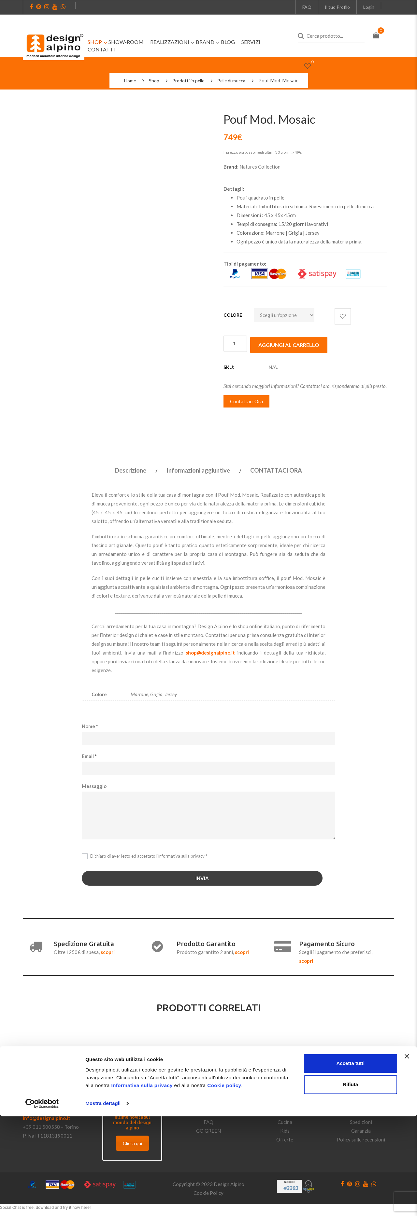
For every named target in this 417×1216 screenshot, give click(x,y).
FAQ (306, 7)
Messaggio (94, 784)
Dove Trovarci (208, 1094)
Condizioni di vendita (361, 1094)
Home (127, 80)
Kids (285, 1129)
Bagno (285, 1112)
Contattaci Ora (246, 400)
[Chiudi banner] (407, 1156)
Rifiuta (350, 1184)
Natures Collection (259, 167)
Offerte (284, 1138)
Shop (151, 80)
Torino (72, 1125)
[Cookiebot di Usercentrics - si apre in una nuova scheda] (42, 1203)
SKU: (228, 366)
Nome (90, 724)
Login (368, 7)
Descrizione (130, 469)
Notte (284, 1103)
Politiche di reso (361, 1103)
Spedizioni (361, 1121)
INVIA (202, 877)
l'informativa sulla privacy (180, 854)
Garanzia (361, 1129)
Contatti (208, 1103)
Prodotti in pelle (187, 80)
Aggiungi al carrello (288, 343)
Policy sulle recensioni (361, 1138)
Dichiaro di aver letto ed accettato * (144, 855)
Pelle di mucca (233, 80)
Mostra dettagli (103, 1203)
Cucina (285, 1121)
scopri (108, 951)
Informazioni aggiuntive (198, 469)
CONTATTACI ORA (276, 469)
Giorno (285, 1094)
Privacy (208, 1112)
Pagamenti (361, 1112)
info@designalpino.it (46, 1117)
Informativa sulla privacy (142, 1185)
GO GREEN (208, 1129)
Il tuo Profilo (337, 7)
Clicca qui (132, 1142)
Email (89, 754)
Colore (232, 315)
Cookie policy (224, 1185)
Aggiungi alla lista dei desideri (343, 316)
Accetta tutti (351, 1163)
